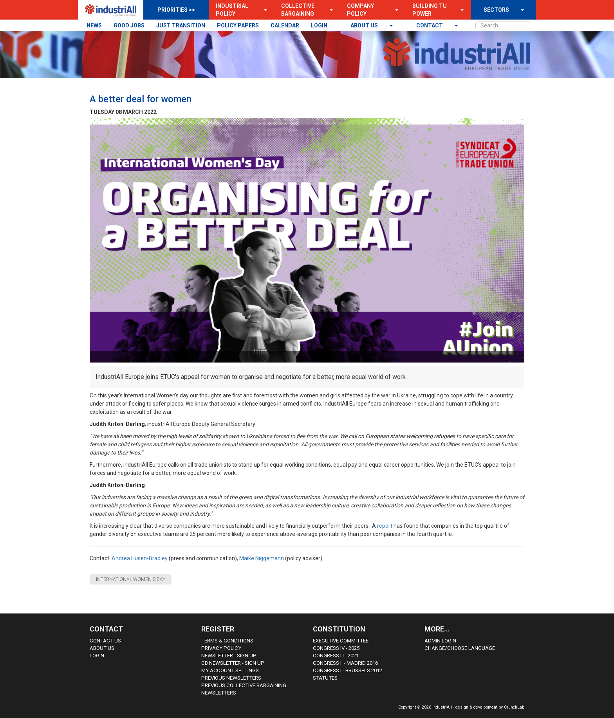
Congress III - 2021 (336, 655)
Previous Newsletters (231, 678)
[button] (263, 10)
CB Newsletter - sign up (232, 663)
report (385, 526)
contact (430, 25)
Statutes (325, 678)
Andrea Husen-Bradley (140, 558)
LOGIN (319, 25)
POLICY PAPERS (238, 25)
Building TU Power (429, 10)
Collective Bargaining (297, 10)
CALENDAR (285, 25)
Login (97, 655)
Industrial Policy (232, 10)
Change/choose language (459, 648)
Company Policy (360, 10)
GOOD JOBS (129, 25)
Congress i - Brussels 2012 (347, 670)
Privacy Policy (221, 648)
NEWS (94, 25)
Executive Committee (340, 641)
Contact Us (105, 641)
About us (364, 25)
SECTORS (496, 10)
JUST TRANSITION (180, 25)
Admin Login (440, 641)
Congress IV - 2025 (336, 648)
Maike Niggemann (261, 558)
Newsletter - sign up (228, 655)
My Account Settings (230, 670)
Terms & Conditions (227, 641)
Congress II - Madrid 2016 (345, 663)
